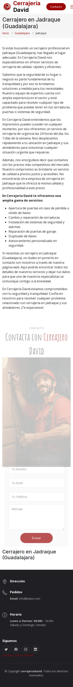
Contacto (56, 7)
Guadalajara (22, 33)
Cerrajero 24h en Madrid (17, 655)
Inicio (5, 33)
